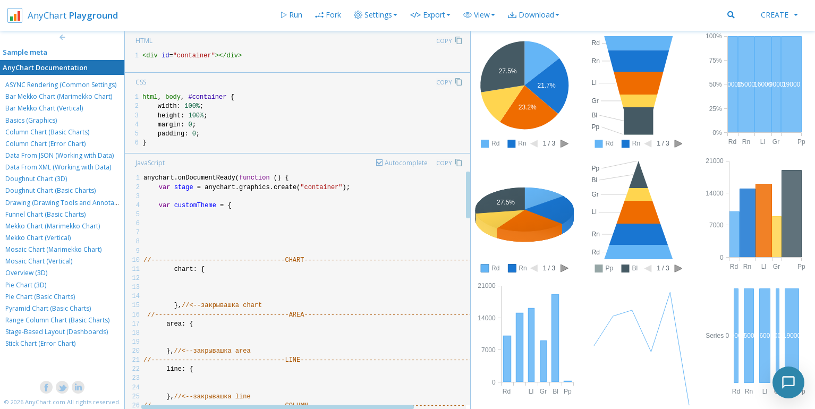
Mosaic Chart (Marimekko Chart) (53, 249)
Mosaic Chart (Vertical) (38, 261)
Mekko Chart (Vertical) (38, 237)
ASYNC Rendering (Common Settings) (60, 84)
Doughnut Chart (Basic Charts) (50, 190)
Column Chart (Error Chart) (45, 143)
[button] (479, 15)
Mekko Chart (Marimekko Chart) (52, 226)
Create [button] (779, 15)
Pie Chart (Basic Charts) (40, 296)
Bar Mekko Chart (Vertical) (44, 108)
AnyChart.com (45, 402)
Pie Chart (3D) (25, 284)
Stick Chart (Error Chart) (40, 343)
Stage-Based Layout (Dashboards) (56, 331)
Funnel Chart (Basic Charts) (45, 214)
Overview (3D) (26, 272)
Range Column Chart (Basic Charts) (57, 320)
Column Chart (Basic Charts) (47, 132)
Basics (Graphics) (31, 120)
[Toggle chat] (788, 382)
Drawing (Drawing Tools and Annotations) (68, 202)
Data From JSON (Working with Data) (59, 155)
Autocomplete (406, 162)
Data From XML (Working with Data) (58, 167)
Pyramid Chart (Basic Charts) (48, 308)
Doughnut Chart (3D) (36, 178)
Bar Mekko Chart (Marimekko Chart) (58, 96)
